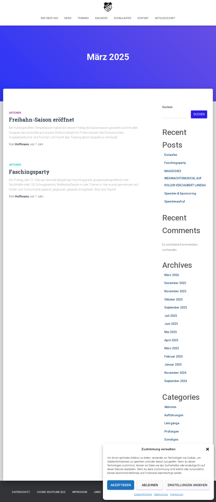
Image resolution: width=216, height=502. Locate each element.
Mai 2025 (170, 332)
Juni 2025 (171, 323)
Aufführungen (173, 415)
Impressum (176, 494)
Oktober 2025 (173, 299)
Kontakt (143, 18)
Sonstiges (171, 439)
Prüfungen (171, 431)
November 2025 (175, 291)
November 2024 (175, 372)
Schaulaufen (122, 18)
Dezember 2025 (175, 283)
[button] (207, 449)
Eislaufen (170, 154)
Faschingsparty (29, 171)
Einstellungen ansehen (187, 485)
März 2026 (171, 275)
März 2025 (171, 348)
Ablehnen (150, 485)
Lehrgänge (171, 423)
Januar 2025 (173, 364)
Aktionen (15, 112)
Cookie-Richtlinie (143, 494)
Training (83, 18)
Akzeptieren (121, 485)
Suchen (167, 107)
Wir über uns (49, 18)
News (67, 18)
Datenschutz (161, 494)
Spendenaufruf (174, 201)
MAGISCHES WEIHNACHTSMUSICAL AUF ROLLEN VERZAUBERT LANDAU (185, 178)
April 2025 (171, 340)
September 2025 (175, 307)
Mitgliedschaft (165, 18)
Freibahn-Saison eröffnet (41, 119)
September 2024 (175, 381)
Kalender (101, 18)
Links (97, 492)
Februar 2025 (173, 356)
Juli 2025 (170, 315)
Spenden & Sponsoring (180, 193)
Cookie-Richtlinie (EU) (51, 492)
